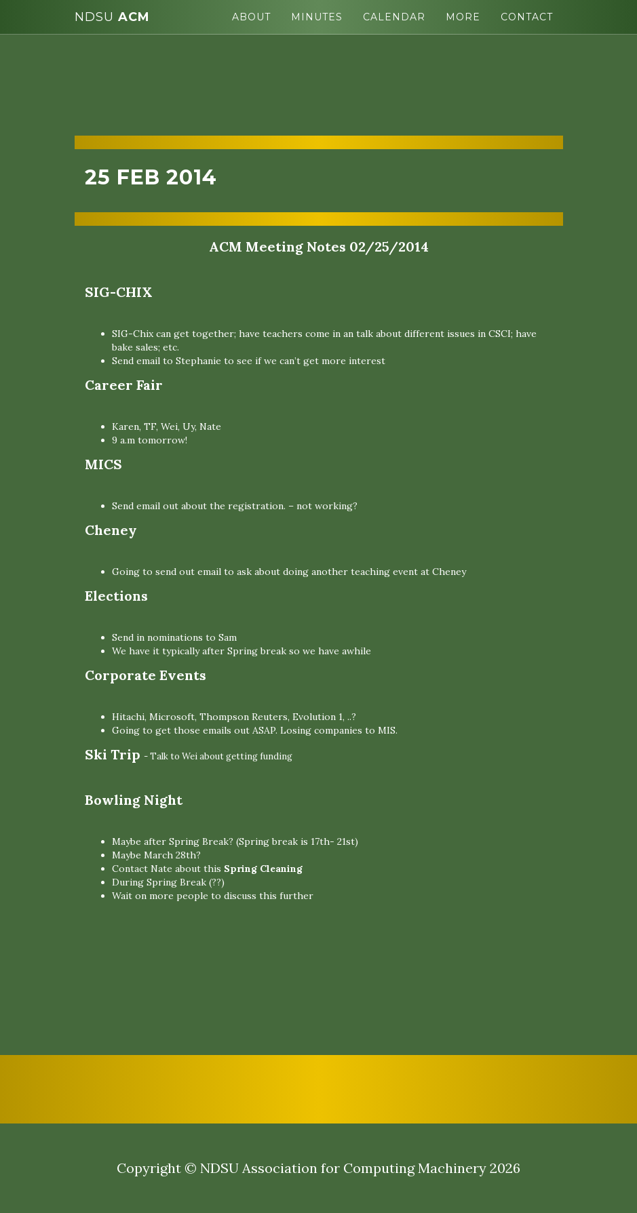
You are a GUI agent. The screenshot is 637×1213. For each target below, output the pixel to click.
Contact (527, 17)
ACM (112, 16)
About (251, 17)
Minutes (317, 17)
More (463, 17)
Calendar (394, 17)
